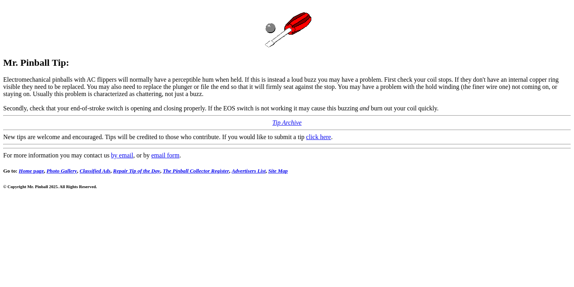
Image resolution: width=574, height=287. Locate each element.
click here (318, 137)
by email (122, 155)
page (31, 171)
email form (165, 155)
